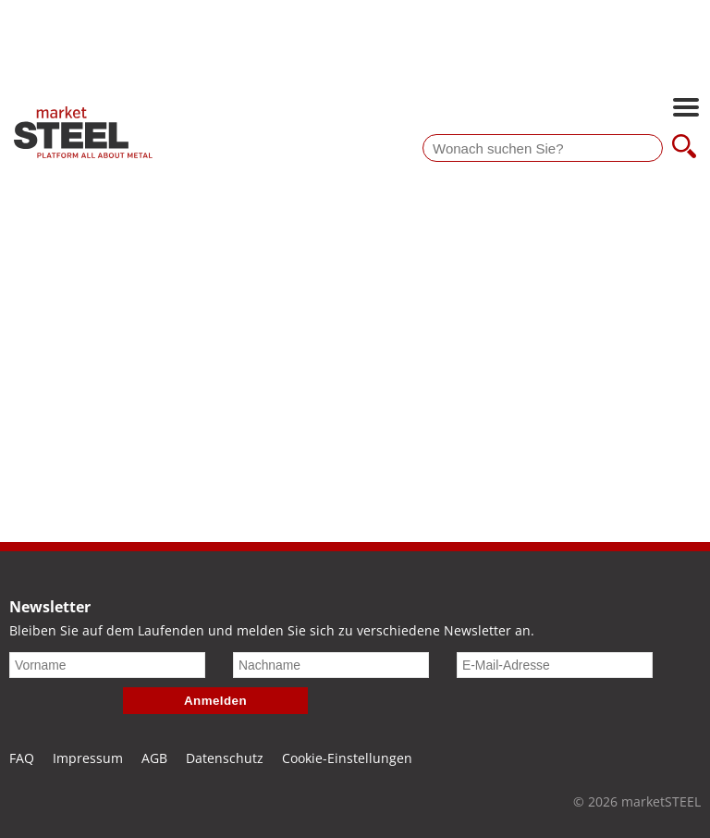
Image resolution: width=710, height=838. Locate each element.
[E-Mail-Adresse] (555, 665)
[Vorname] (107, 665)
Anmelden (215, 701)
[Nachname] (331, 665)
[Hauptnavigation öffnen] (686, 109)
